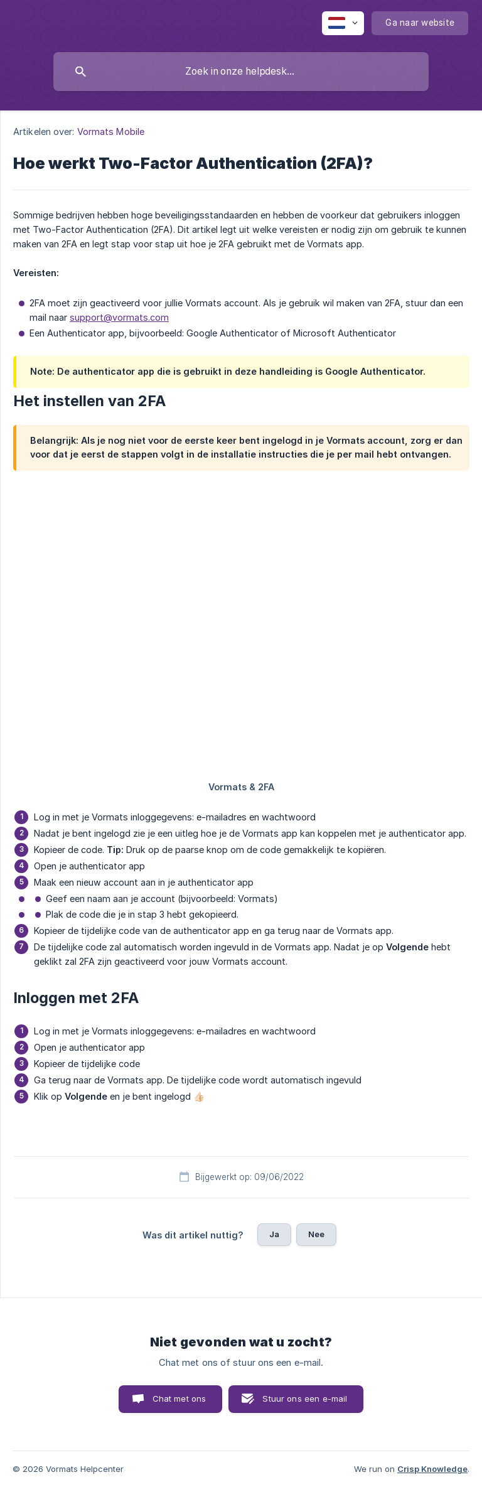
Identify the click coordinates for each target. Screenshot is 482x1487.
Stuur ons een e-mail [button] (304, 1398)
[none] (343, 23)
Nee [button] (316, 1234)
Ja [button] (274, 1234)
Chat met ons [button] (179, 1398)
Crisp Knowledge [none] (432, 1469)
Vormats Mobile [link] (110, 131)
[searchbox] (241, 71)
